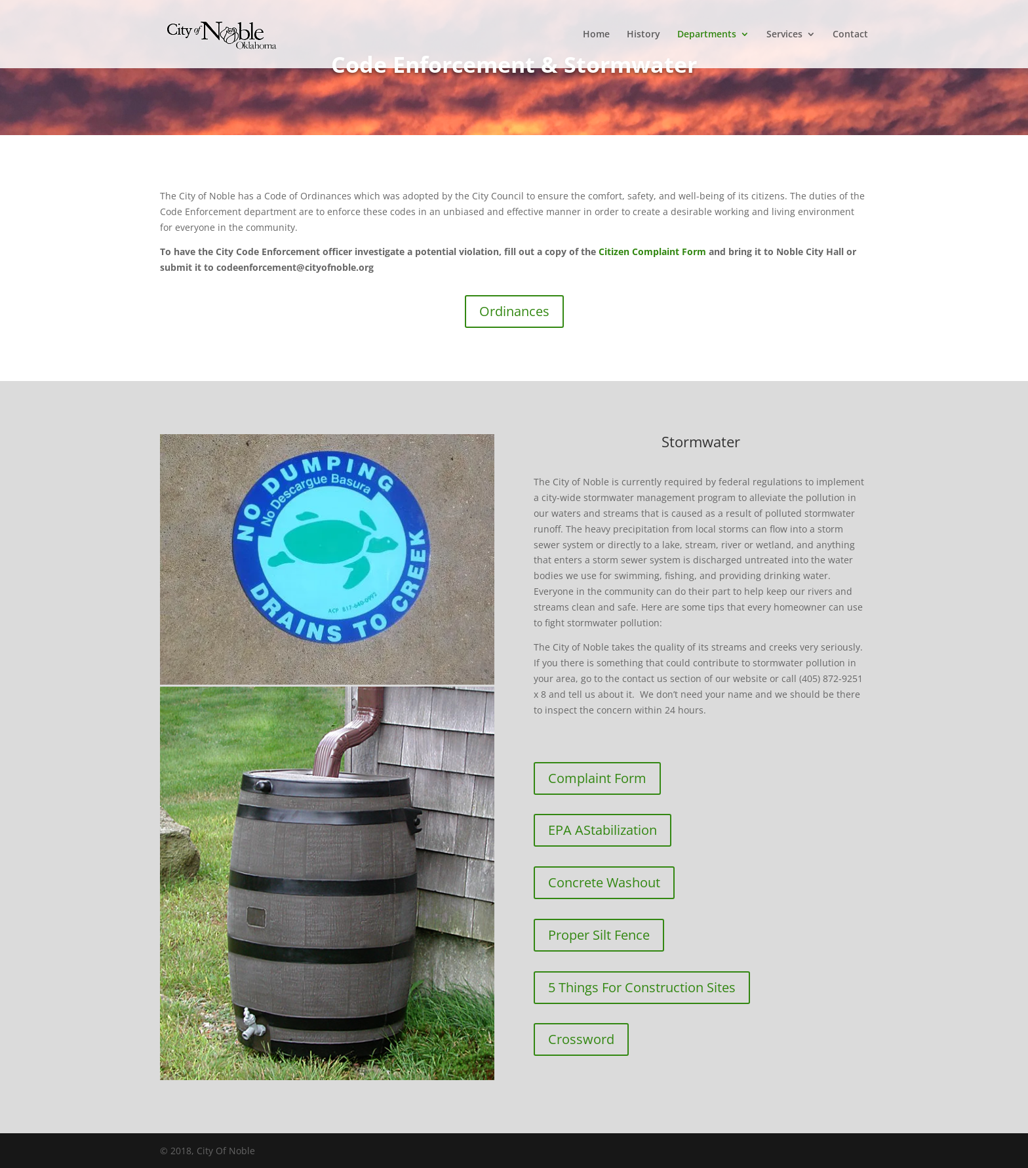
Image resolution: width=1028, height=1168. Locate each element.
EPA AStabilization (602, 830)
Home (596, 35)
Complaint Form (597, 778)
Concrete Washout (604, 882)
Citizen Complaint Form (652, 251)
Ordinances (514, 311)
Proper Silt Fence (599, 935)
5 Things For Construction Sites (642, 987)
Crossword (581, 1039)
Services (784, 35)
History (643, 35)
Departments (706, 35)
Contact (850, 35)
